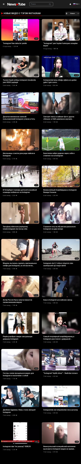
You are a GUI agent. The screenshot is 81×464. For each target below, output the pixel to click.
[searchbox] (38, 4)
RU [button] (75, 4)
